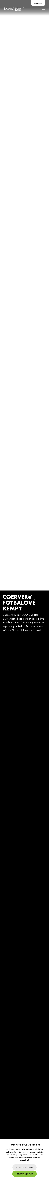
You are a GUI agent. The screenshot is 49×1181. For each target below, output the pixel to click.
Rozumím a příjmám (24, 1174)
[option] (24, 590)
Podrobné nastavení (24, 1167)
